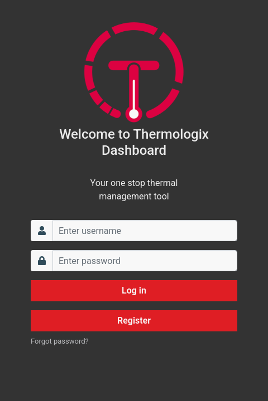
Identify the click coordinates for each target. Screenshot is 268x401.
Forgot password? (60, 341)
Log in (134, 290)
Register (134, 320)
